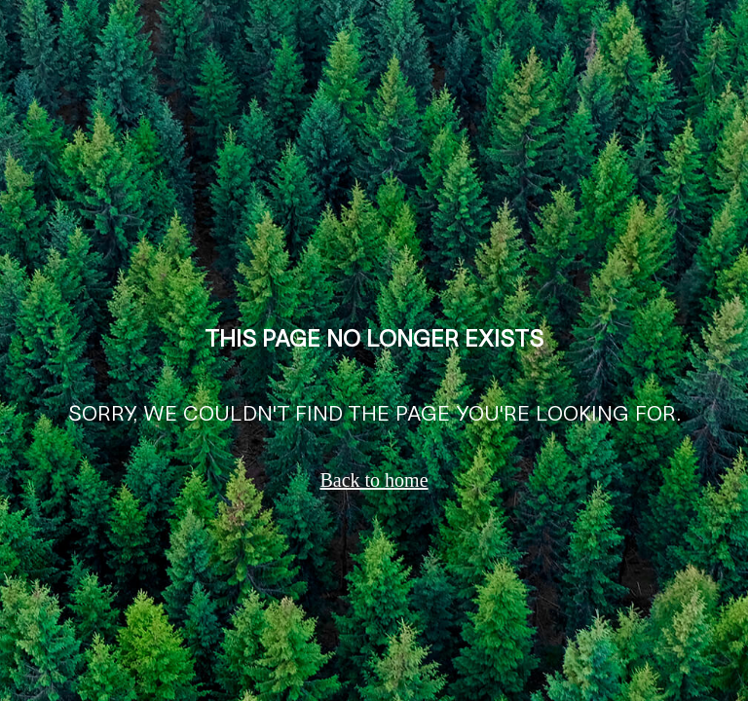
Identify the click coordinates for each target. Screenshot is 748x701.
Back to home (373, 480)
